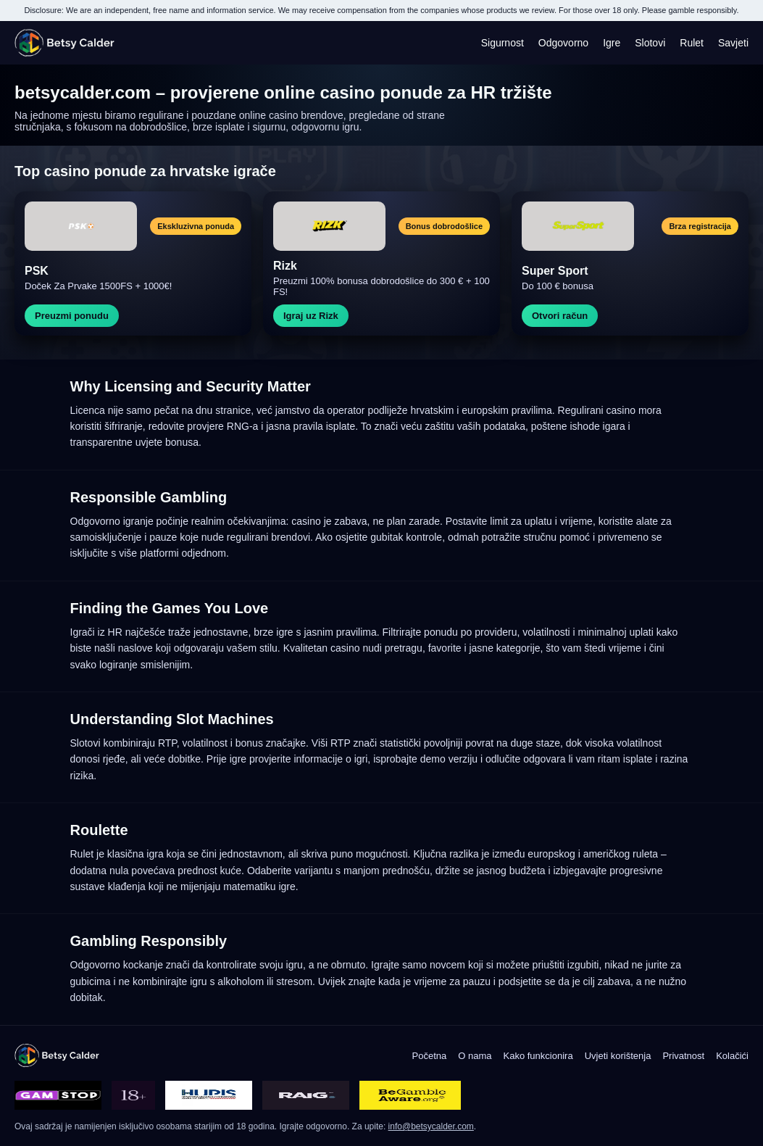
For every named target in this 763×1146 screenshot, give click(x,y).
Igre (611, 43)
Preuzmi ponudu (72, 315)
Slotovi (650, 43)
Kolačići (732, 1055)
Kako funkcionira (538, 1055)
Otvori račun (560, 315)
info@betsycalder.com (431, 1126)
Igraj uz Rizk (310, 315)
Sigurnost (502, 43)
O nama (474, 1055)
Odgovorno (563, 43)
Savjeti (733, 43)
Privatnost (683, 1055)
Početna (429, 1055)
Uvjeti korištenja (618, 1055)
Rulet (692, 43)
